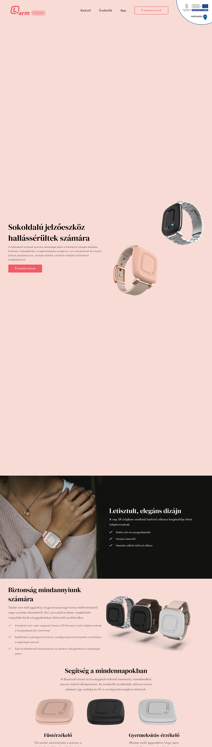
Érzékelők (105, 10)
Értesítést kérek (151, 10)
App (123, 10)
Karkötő (85, 10)
